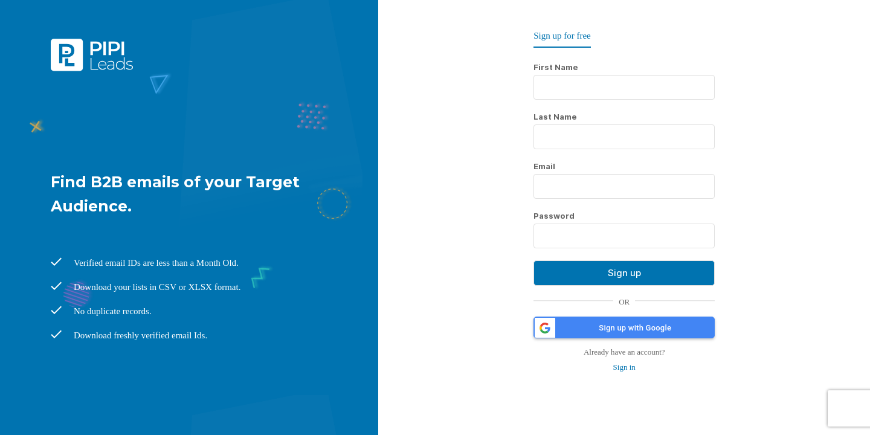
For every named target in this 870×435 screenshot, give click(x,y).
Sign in (624, 367)
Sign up (624, 273)
